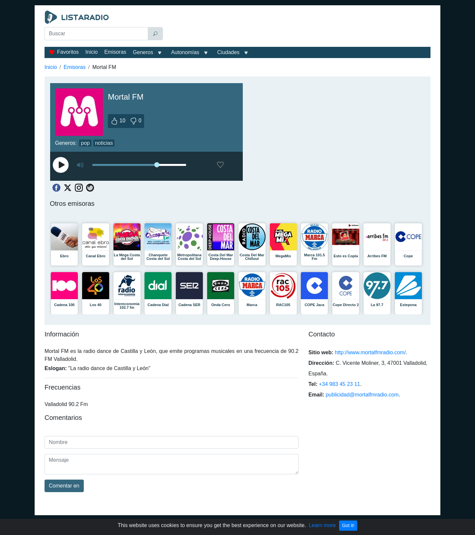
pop (85, 143)
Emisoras (115, 52)
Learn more (322, 525)
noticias (104, 143)
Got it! (348, 525)
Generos (143, 52)
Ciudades (228, 52)
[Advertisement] (298, 27)
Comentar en (64, 485)
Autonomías (185, 52)
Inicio (91, 52)
